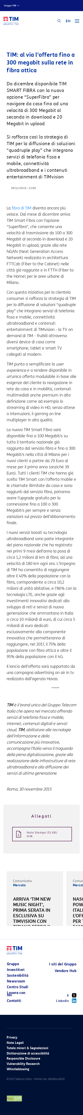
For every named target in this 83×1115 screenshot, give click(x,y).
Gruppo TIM (10, 5)
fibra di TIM (21, 208)
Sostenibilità (18, 975)
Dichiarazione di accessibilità (28, 1053)
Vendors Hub (65, 971)
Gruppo (13, 964)
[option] (35, 916)
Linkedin (66, 1000)
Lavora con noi (16, 994)
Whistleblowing (18, 1069)
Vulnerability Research (23, 1064)
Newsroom (16, 981)
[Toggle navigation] (77, 22)
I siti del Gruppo (62, 964)
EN (68, 21)
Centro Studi (17, 987)
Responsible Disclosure (23, 1058)
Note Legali (15, 1043)
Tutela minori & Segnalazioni (27, 1048)
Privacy (12, 1037)
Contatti (14, 1001)
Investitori (16, 970)
